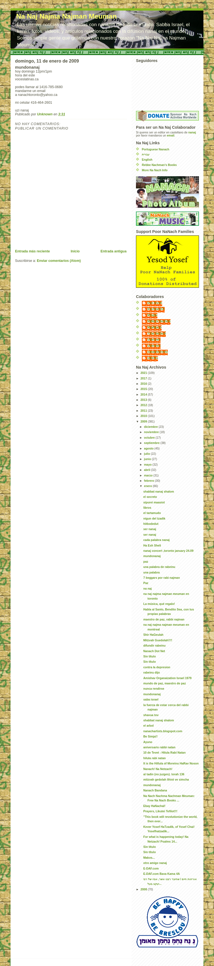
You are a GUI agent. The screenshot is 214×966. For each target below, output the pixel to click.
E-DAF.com (151, 868)
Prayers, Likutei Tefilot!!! (160, 811)
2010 (144, 416)
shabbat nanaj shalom (158, 491)
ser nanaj (149, 529)
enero (148, 486)
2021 (144, 372)
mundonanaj (151, 556)
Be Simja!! (150, 736)
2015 (144, 389)
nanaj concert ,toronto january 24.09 (168, 550)
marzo (149, 475)
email (170, 135)
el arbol (148, 725)
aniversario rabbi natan (159, 747)
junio (148, 459)
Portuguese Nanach (155, 149)
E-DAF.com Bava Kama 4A (161, 873)
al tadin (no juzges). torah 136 (163, 774)
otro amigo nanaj (155, 863)
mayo (148, 464)
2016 (144, 383)
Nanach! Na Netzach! (157, 769)
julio (147, 453)
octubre (149, 437)
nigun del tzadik (154, 518)
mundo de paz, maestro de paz (164, 683)
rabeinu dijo (151, 672)
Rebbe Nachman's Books (159, 165)
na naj (147, 588)
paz (145, 561)
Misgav (152, 315)
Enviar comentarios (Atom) (59, 261)
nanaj (192, 132)
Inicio (75, 251)
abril (147, 469)
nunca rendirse (153, 688)
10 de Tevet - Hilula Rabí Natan (164, 752)
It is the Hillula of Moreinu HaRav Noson (171, 763)
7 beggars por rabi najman (161, 577)
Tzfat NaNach (156, 333)
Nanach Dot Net (154, 651)
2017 (144, 378)
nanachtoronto (157, 351)
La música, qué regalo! (159, 603)
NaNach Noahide (159, 321)
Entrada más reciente (32, 251)
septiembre (152, 442)
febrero (149, 480)
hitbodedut (150, 523)
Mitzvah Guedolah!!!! (157, 640)
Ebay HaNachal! (154, 806)
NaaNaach (154, 327)
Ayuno (147, 742)
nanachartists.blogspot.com (162, 731)
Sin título (149, 656)
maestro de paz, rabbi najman (163, 619)
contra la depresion (156, 667)
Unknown (153, 339)
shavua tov (151, 715)
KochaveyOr (156, 309)
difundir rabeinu (154, 645)
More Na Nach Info (154, 170)
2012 (144, 405)
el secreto (150, 496)
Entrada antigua (114, 251)
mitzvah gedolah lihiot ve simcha (166, 779)
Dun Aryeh (154, 302)
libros (147, 507)
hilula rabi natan (154, 758)
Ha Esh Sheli (152, 545)
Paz (145, 583)
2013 (144, 399)
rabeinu (152, 357)
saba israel (150, 699)
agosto (149, 448)
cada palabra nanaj (156, 540)
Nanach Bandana (155, 790)
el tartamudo (152, 513)
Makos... (149, 857)
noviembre (152, 432)
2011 (144, 410)
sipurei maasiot (154, 502)
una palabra (151, 572)
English (147, 159)
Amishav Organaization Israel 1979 (167, 678)
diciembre (151, 426)
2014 (144, 394)
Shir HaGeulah (153, 634)
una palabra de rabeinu (159, 566)
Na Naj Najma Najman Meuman (66, 16)
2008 (144, 889)
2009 (144, 421)
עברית (145, 154)
